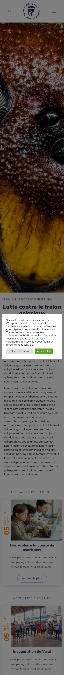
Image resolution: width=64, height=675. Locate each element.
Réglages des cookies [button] (19, 351)
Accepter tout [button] (44, 351)
